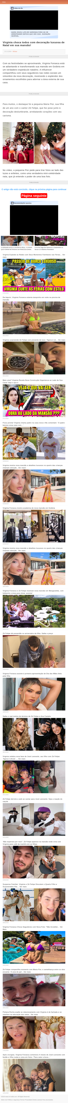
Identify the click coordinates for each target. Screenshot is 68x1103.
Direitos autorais (37, 1100)
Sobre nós (4, 1100)
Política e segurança (14, 1100)
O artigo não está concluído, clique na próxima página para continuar (34, 189)
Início (3, 2)
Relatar (15, 51)
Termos (22, 1100)
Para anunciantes (47, 1100)
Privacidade (28, 1100)
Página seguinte (34, 195)
